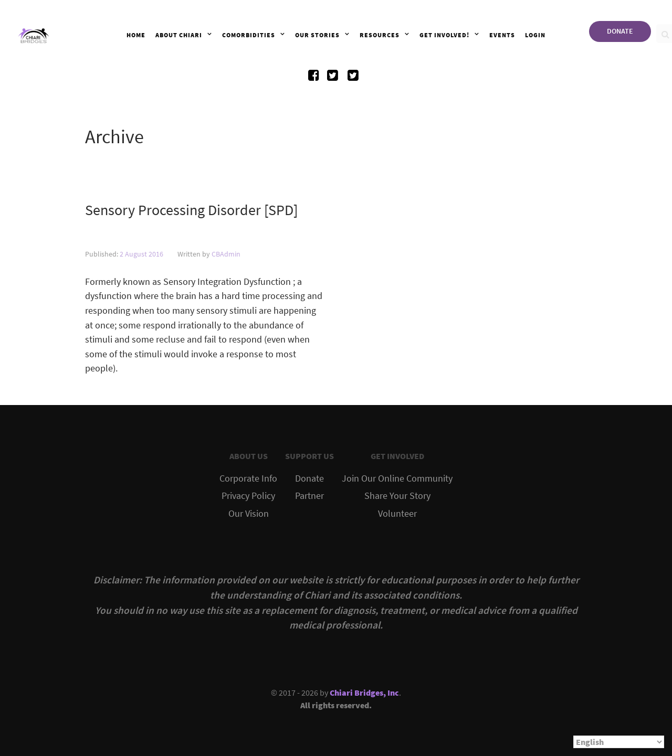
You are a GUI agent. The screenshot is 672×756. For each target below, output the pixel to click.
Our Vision (248, 513)
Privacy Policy (248, 496)
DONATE (620, 31)
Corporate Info (248, 478)
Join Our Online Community (397, 478)
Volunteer (397, 513)
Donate (309, 478)
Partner (309, 496)
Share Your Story (397, 496)
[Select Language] (618, 742)
